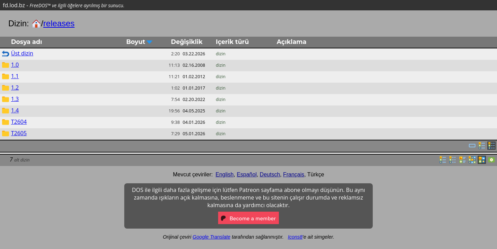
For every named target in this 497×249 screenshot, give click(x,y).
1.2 (15, 87)
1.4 (15, 110)
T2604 (19, 122)
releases (59, 23)
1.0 (15, 64)
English (225, 174)
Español (247, 174)
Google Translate (211, 237)
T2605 (19, 133)
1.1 (15, 76)
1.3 (15, 99)
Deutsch (270, 174)
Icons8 (295, 237)
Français (293, 174)
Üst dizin (22, 53)
